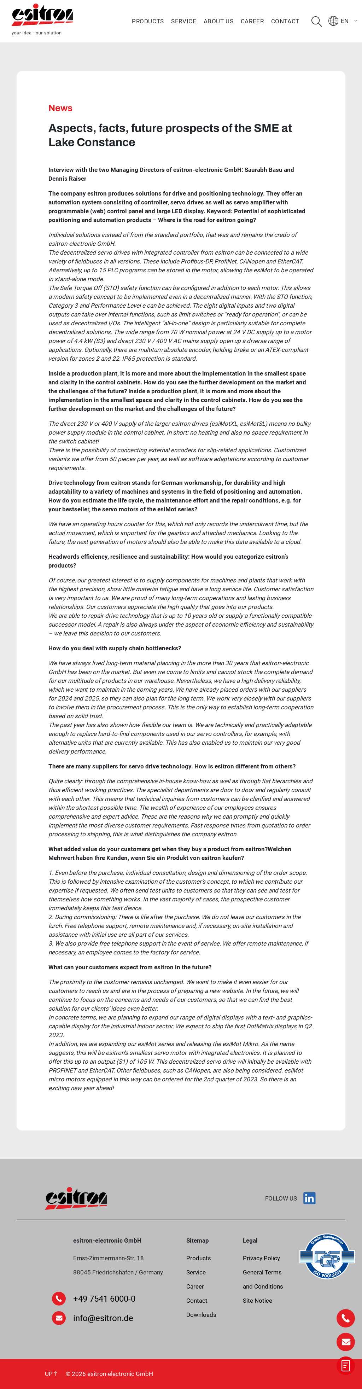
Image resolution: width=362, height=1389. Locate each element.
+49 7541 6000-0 (104, 1299)
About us (219, 21)
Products (148, 21)
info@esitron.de (103, 1318)
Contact (285, 21)
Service (183, 21)
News (60, 108)
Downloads (201, 1314)
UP (51, 1373)
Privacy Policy (261, 1258)
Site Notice (257, 1300)
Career (252, 21)
